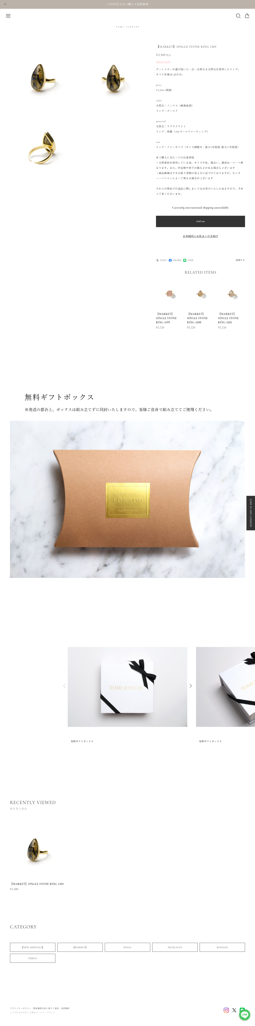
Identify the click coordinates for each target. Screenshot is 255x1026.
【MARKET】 (80, 948)
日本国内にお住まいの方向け (200, 236)
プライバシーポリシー (20, 1008)
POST (161, 260)
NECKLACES (175, 948)
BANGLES (222, 948)
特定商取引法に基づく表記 (46, 1008)
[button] (190, 686)
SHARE (175, 260)
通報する (240, 260)
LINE (188, 260)
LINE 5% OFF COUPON (250, 513)
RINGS (127, 948)
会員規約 (65, 1008)
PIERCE (32, 959)
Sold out (200, 221)
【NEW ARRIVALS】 (32, 948)
